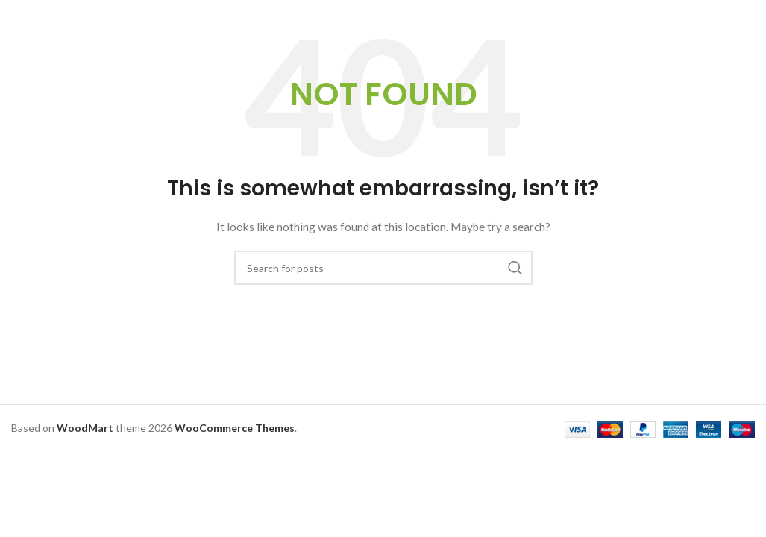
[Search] (383, 268)
